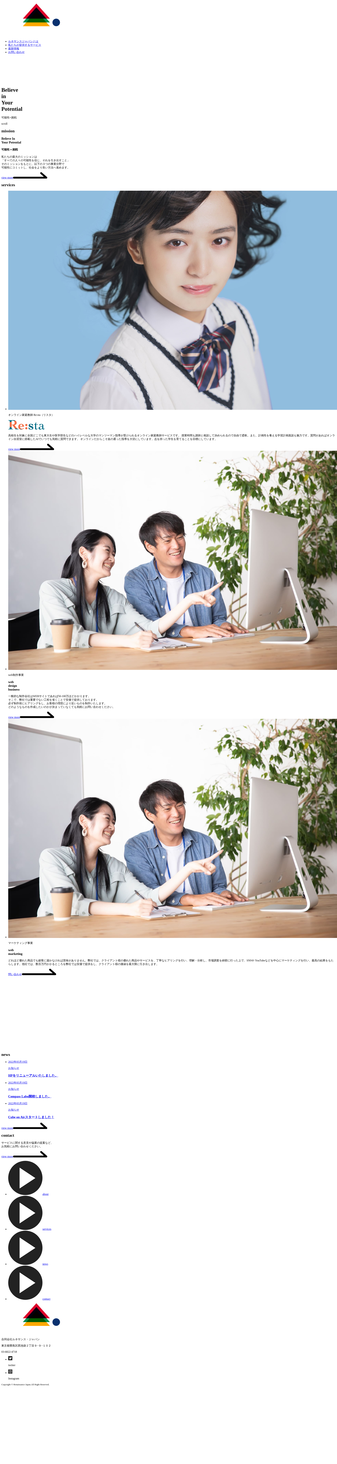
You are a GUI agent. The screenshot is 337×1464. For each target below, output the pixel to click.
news (28, 1264)
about (28, 1194)
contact (29, 1298)
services (29, 1229)
